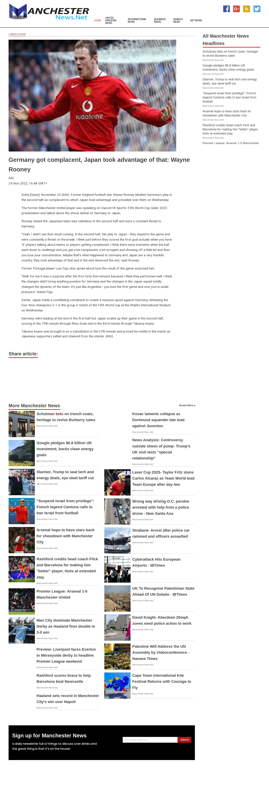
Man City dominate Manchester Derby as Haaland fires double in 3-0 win (66, 626)
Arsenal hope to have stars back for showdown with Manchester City (65, 536)
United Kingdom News (110, 20)
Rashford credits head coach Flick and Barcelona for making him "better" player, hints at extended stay (231, 129)
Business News (160, 20)
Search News (178, 20)
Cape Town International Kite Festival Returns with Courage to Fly (161, 681)
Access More (186, 405)
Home (97, 20)
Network (196, 20)
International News (137, 20)
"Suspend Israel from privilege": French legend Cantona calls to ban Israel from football (65, 507)
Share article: (23, 353)
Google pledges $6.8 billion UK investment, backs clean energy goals (65, 449)
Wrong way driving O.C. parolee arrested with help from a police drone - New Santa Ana (160, 507)
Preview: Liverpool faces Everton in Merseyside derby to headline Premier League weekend (66, 655)
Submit (184, 739)
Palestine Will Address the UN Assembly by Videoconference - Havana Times (160, 652)
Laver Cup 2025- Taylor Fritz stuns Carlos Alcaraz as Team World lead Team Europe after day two (163, 478)
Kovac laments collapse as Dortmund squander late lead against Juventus (158, 420)
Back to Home (17, 34)
